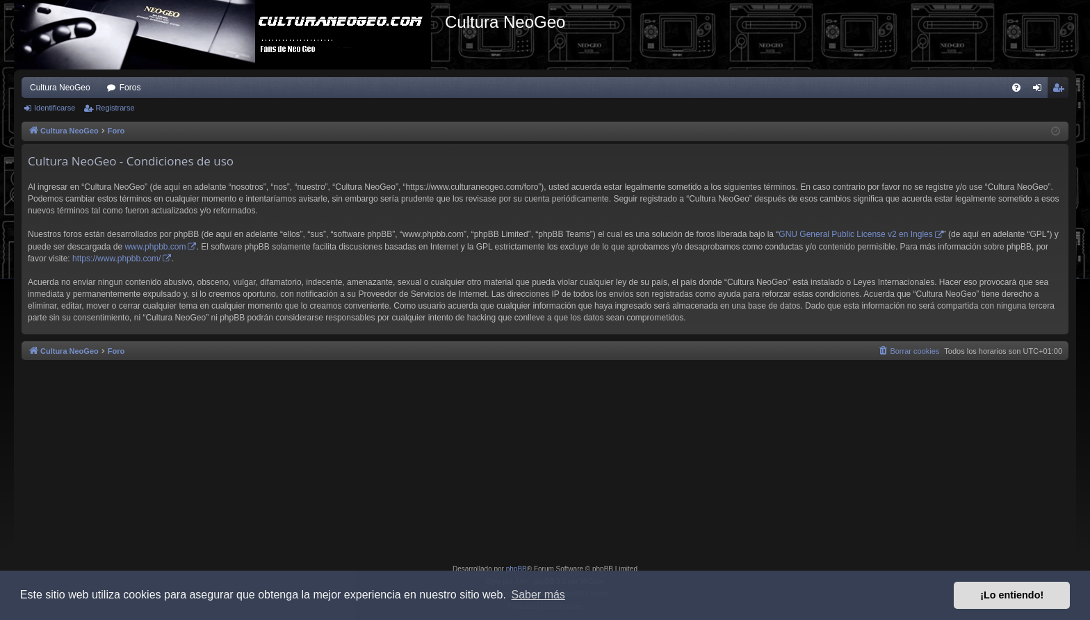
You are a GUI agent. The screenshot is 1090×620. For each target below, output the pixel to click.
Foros (130, 87)
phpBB (516, 569)
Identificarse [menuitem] (1040, 90)
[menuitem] (1016, 87)
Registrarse (114, 108)
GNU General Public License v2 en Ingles (855, 234)
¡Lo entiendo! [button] (1011, 595)
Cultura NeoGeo (60, 87)
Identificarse (54, 108)
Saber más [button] (538, 595)
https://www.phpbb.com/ (116, 258)
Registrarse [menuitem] (1061, 90)
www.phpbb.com (155, 247)
